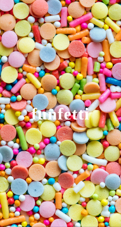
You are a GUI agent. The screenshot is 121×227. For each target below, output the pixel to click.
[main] (60, 113)
